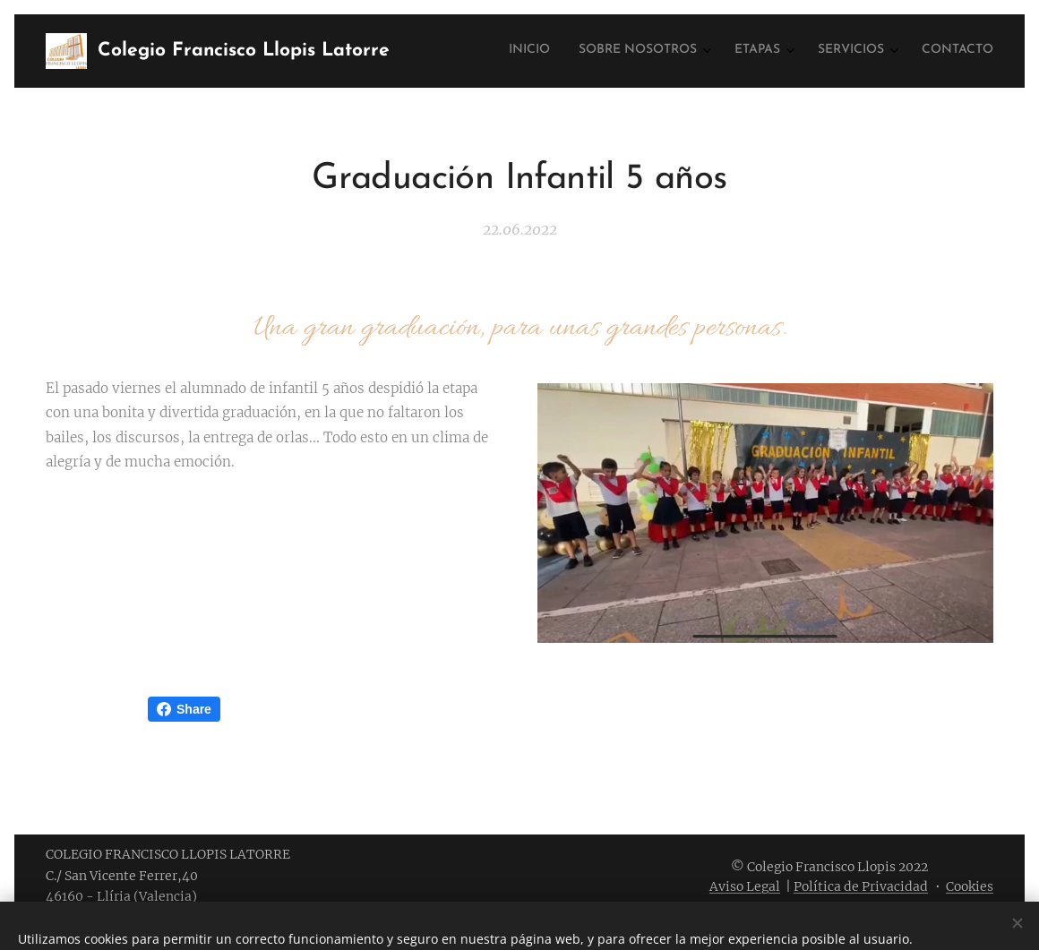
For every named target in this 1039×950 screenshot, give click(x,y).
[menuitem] (856, 51)
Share (184, 709)
